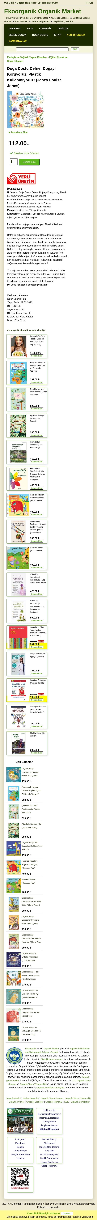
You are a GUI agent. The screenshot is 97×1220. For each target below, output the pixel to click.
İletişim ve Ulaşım (49, 1125)
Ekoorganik (30, 1048)
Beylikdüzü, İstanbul (63, 21)
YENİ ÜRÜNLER (76, 35)
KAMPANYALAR (18, 41)
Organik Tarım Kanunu (52, 1098)
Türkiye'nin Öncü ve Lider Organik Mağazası (26, 18)
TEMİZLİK (62, 28)
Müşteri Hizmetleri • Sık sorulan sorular (37, 2)
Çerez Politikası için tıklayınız (43, 1213)
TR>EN (89, 2)
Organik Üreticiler (34, 1102)
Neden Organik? (31, 1098)
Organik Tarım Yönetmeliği (33, 1084)
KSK (66, 1102)
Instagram (20, 1139)
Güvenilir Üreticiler (60, 18)
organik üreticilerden (80, 1048)
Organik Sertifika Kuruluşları (50, 1087)
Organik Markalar (53, 1102)
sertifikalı (29, 1052)
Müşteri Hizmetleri (49, 1129)
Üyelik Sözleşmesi (49, 1158)
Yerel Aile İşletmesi (40, 21)
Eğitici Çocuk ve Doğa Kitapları (22, 217)
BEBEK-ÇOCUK (17, 35)
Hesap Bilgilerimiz (49, 1162)
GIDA (30, 28)
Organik (54, 1052)
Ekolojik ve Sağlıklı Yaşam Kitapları (27, 57)
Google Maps (20, 1150)
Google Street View (20, 1154)
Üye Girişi (9, 2)
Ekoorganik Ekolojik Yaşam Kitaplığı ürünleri (42, 213)
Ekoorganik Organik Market (42, 11)
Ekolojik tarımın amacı (52, 1059)
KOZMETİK (45, 28)
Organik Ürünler (16, 1102)
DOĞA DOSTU (40, 35)
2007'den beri (21, 21)
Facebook (20, 1143)
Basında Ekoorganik (49, 1117)
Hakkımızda (49, 1110)
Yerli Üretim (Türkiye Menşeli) (31, 210)
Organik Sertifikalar (80, 1102)
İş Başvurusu (49, 1121)
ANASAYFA (15, 28)
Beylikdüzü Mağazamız (49, 1114)
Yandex (20, 1158)
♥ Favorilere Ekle (18, 132)
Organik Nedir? (13, 1098)
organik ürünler (41, 1052)
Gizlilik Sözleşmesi (49, 1154)
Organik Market (51, 1048)
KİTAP (57, 35)
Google (20, 1147)
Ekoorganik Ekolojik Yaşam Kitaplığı (33, 206)
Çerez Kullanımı (49, 1166)
